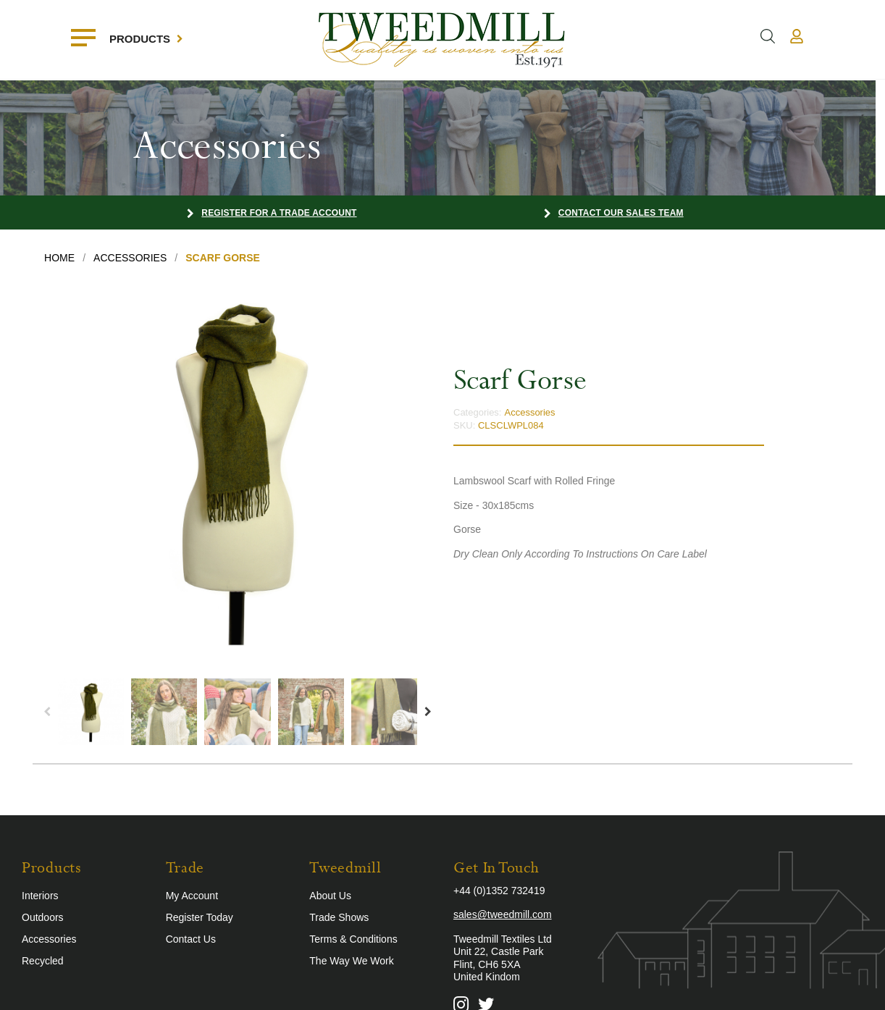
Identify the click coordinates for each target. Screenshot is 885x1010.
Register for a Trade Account (278, 213)
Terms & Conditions (353, 939)
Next (428, 711)
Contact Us (191, 939)
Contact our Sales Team (621, 213)
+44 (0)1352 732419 (499, 890)
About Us (330, 895)
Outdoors (43, 917)
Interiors (40, 895)
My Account (192, 895)
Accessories (529, 412)
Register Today (199, 917)
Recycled (43, 961)
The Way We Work (351, 961)
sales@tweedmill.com (502, 914)
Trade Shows (339, 917)
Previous (47, 711)
